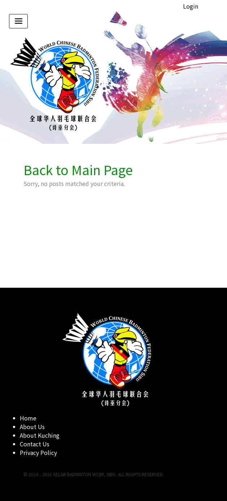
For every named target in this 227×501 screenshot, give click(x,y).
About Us (32, 426)
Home (28, 418)
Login (190, 6)
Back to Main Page (78, 169)
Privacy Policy (38, 452)
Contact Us (34, 443)
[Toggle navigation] (18, 21)
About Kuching (39, 435)
